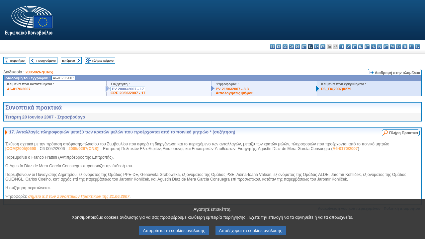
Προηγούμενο (45, 60)
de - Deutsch (297, 46)
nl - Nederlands (373, 46)
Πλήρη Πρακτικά (403, 133)
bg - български (272, 46)
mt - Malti (367, 46)
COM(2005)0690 (21, 148)
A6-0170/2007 (19, 89)
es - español (278, 46)
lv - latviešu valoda (348, 46)
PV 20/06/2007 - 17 (128, 89)
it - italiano (341, 46)
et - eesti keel (303, 46)
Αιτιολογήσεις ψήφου (235, 93)
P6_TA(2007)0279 (336, 89)
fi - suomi (411, 46)
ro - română (392, 46)
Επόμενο (68, 60)
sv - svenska (417, 46)
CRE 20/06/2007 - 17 (128, 93)
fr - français (322, 46)
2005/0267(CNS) (39, 72)
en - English (316, 46)
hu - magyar (360, 46)
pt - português (385, 46)
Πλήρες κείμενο (103, 60)
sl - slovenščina (404, 46)
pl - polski (379, 46)
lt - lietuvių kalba (354, 46)
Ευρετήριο (17, 60)
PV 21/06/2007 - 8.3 (232, 89)
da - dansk (291, 46)
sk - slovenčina (398, 46)
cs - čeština (285, 46)
